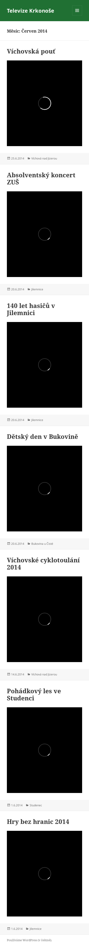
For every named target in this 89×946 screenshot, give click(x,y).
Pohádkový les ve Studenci (34, 694)
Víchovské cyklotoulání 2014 (43, 563)
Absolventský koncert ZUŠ (41, 178)
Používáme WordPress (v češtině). (29, 940)
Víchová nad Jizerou (44, 158)
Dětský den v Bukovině (42, 436)
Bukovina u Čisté (42, 544)
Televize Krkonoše (30, 10)
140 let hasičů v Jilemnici (31, 309)
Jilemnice (37, 289)
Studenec (36, 805)
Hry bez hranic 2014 (38, 821)
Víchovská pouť (31, 51)
